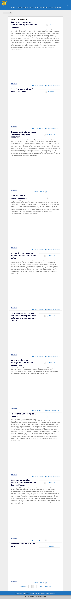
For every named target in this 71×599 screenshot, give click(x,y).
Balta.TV (42, 85)
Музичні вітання (28, 7)
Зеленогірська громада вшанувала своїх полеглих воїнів (23, 255)
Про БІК (18, 7)
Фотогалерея (45, 593)
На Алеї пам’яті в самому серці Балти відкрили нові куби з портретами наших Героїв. (23, 317)
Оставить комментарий (53, 85)
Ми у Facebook (49, 7)
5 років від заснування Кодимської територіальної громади (24, 24)
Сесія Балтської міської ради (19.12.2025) (22, 90)
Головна (12, 7)
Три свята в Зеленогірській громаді (23, 415)
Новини (51, 91)
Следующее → (48, 586)
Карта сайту (18, 593)
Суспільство (50, 134)
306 (41, 586)
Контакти (58, 7)
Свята (51, 24)
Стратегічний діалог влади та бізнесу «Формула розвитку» (23, 134)
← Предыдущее (23, 586)
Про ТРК (26, 593)
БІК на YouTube (39, 7)
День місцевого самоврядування (19, 196)
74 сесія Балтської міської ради (23, 544)
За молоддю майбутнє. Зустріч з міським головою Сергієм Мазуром (23, 482)
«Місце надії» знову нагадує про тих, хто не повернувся (22, 362)
